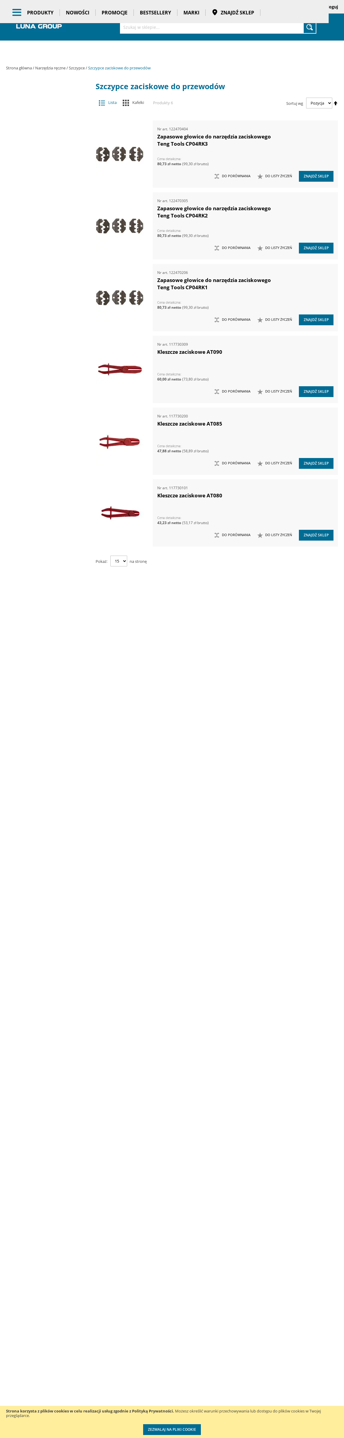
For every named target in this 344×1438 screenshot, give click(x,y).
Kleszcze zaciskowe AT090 (189, 351)
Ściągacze (44, 724)
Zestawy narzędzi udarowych (44, 896)
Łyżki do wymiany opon (44, 231)
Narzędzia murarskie (44, 338)
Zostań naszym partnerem (21, 1386)
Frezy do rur (44, 184)
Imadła (44, 196)
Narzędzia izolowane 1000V (44, 314)
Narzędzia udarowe (44, 398)
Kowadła (44, 985)
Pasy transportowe (48, 1131)
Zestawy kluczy (44, 825)
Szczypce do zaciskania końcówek (47, 576)
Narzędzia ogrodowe (44, 374)
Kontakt (73, 1355)
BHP (48, 1072)
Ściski (44, 736)
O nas (12, 1355)
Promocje (114, 51)
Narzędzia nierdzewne (44, 362)
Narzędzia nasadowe (44, 350)
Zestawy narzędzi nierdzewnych (44, 860)
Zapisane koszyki (288, 7)
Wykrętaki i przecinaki (44, 772)
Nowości (77, 51)
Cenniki (148, 1355)
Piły (44, 445)
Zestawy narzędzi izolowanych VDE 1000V (44, 969)
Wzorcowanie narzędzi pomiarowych (223, 1385)
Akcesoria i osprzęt (48, 96)
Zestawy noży (44, 920)
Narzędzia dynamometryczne (48, 122)
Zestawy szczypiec (44, 943)
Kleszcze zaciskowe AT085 (189, 423)
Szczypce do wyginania (47, 564)
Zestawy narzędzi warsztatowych (44, 908)
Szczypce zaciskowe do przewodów (47, 665)
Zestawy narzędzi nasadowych (44, 848)
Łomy (44, 219)
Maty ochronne (44, 255)
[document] (172, 1422)
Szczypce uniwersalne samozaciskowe (47, 638)
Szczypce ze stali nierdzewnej (47, 676)
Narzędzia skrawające (44, 386)
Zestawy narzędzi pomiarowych (44, 872)
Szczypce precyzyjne (47, 599)
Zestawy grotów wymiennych (44, 813)
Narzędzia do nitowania (44, 291)
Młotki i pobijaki (44, 267)
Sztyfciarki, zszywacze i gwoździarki (44, 700)
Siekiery (44, 457)
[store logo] (39, 26)
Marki (191, 51)
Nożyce (44, 421)
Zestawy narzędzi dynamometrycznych (44, 836)
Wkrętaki (44, 748)
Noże (44, 409)
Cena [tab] (27, 1178)
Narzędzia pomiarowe (48, 148)
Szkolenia (75, 1367)
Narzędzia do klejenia (44, 279)
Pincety (47, 493)
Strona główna (19, 68)
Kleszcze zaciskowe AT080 (189, 495)
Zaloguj (330, 7)
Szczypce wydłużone (47, 653)
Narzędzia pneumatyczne (48, 137)
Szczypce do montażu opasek (47, 528)
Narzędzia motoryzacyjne (44, 326)
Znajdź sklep (233, 51)
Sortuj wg (294, 103)
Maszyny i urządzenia (48, 108)
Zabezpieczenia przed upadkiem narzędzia (44, 786)
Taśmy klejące (48, 1142)
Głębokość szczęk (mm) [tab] (48, 1221)
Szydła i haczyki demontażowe (44, 712)
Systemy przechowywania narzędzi (48, 1055)
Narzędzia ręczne (50, 68)
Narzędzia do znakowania (44, 302)
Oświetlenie (48, 1026)
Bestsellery (155, 51)
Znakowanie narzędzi (222, 1404)
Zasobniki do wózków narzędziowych (44, 801)
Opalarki (44, 433)
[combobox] (218, 27)
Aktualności (17, 1367)
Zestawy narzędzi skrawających (44, 884)
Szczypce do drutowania (47, 505)
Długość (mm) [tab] (37, 1262)
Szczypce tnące (47, 623)
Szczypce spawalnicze (47, 611)
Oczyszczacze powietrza (48, 1014)
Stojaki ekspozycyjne (48, 1038)
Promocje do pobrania (163, 1380)
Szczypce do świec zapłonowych (47, 552)
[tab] (10, 96)
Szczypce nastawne (47, 588)
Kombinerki (47, 481)
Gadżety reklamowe (48, 1119)
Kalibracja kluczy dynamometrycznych (221, 1361)
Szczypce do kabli (47, 517)
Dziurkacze (47, 688)
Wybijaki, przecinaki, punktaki (44, 760)
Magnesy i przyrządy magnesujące (44, 243)
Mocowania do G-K (44, 997)
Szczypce (77, 68)
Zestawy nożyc (44, 932)
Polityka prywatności (161, 1392)
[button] (274, 176)
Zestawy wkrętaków (44, 955)
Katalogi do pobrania (162, 1367)
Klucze (44, 208)
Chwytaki (44, 172)
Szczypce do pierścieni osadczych (47, 540)
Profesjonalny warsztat (163, 1404)
